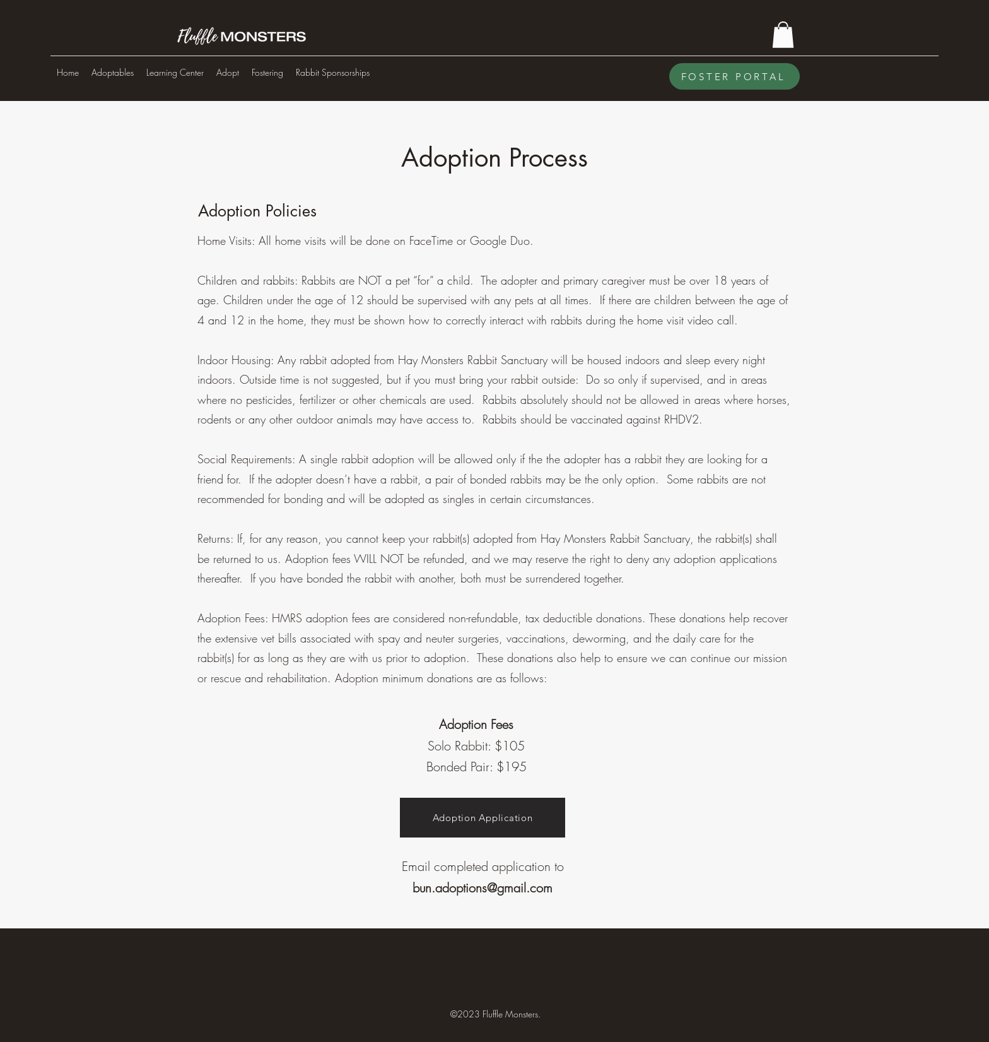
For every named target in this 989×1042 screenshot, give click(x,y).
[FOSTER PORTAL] (734, 76)
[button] (783, 34)
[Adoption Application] (482, 818)
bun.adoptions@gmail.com (483, 887)
